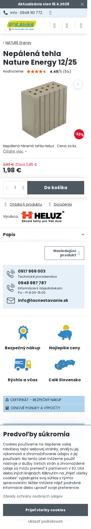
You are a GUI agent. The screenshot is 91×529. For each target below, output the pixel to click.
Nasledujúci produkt (66, 253)
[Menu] (81, 26)
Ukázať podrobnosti (45, 521)
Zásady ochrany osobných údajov (33, 496)
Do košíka (55, 188)
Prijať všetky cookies (45, 510)
